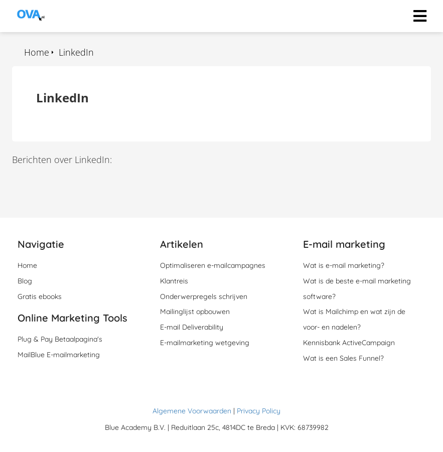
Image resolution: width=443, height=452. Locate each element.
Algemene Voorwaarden (192, 410)
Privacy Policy (258, 410)
